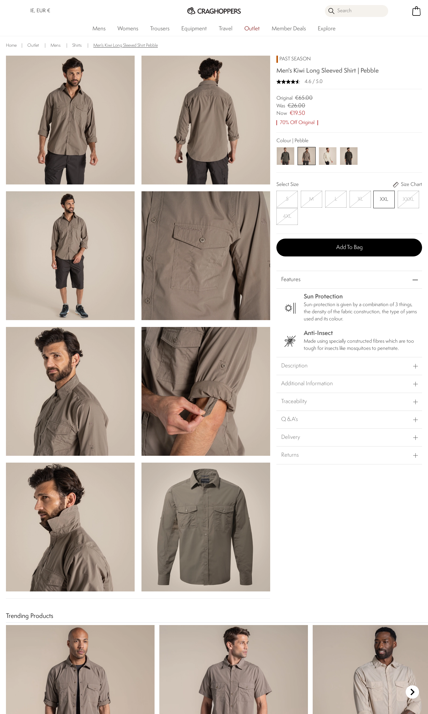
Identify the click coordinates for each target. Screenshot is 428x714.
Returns (290, 436)
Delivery (290, 419)
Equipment (194, 29)
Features (290, 261)
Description (294, 347)
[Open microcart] (416, 11)
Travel (225, 29)
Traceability (294, 383)
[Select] (285, 198)
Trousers (159, 29)
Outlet (252, 29)
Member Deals (289, 29)
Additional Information (307, 365)
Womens (127, 29)
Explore (327, 29)
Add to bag (349, 228)
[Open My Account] (401, 11)
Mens (99, 29)
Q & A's (289, 401)
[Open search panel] (356, 11)
